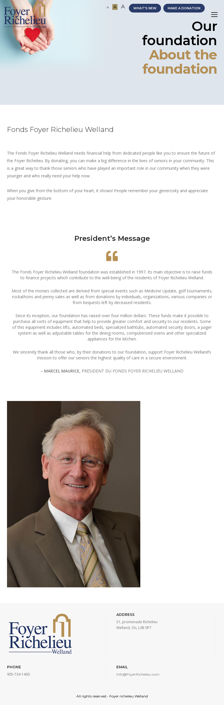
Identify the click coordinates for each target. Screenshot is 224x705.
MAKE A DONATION (184, 8)
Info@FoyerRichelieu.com (138, 674)
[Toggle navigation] (214, 15)
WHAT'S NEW (145, 8)
